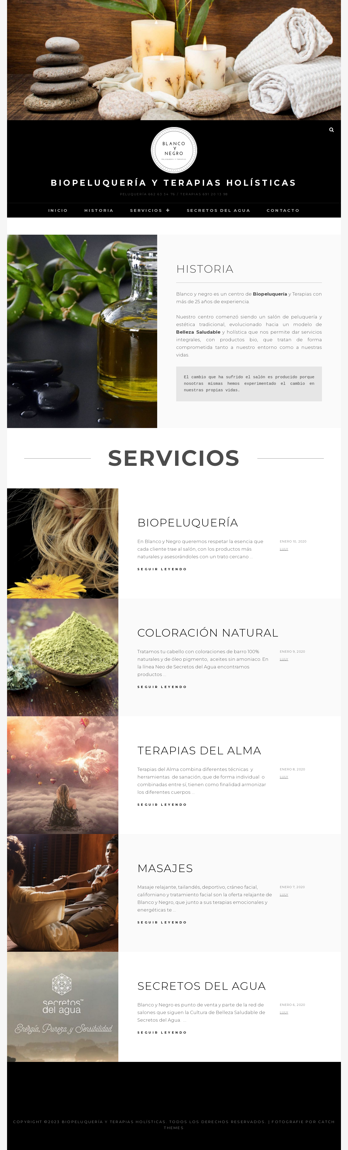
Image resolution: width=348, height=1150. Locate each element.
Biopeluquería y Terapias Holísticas (174, 183)
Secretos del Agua (219, 210)
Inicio (58, 210)
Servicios (146, 210)
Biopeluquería (187, 522)
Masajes (165, 868)
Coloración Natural (208, 632)
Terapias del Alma (199, 750)
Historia (99, 210)
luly (284, 549)
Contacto (283, 210)
